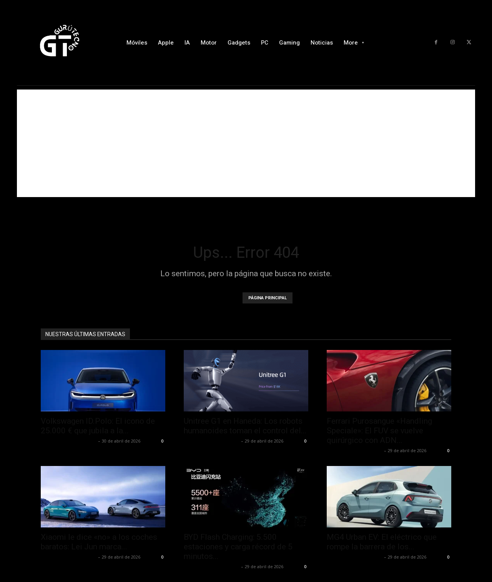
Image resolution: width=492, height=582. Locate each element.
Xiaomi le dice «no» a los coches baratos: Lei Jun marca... (99, 541)
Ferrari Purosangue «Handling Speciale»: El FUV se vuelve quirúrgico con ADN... (379, 430)
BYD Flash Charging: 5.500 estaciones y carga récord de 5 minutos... (238, 546)
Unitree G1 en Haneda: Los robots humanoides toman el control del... (245, 425)
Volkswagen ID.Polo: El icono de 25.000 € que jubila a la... (98, 425)
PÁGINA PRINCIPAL (267, 297)
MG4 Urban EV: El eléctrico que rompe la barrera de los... (382, 541)
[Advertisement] (246, 143)
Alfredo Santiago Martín (68, 441)
